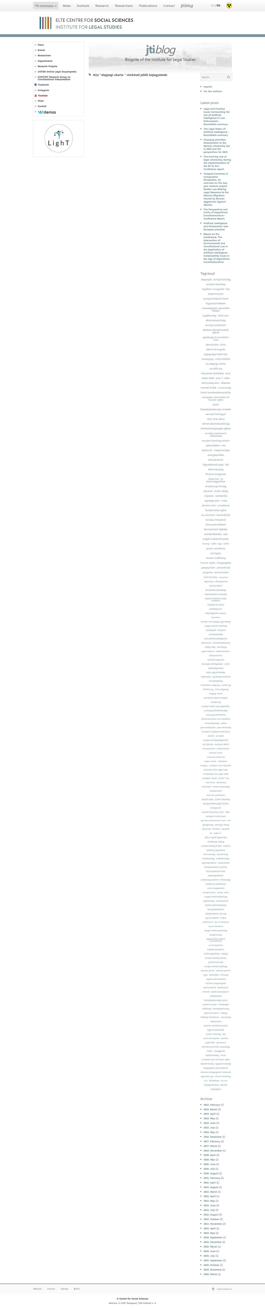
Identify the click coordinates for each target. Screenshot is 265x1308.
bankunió (207, 450)
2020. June (209, 1164)
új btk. (227, 664)
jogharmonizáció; (211, 1013)
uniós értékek (222, 359)
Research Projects (47, 66)
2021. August (211, 1187)
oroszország (224, 387)
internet (206, 992)
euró (227, 373)
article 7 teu (223, 778)
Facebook (43, 85)
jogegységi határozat (215, 354)
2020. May (209, 1159)
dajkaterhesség (207, 1064)
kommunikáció (209, 988)
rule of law (210, 782)
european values (209, 778)
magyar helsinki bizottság (215, 626)
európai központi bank (215, 298)
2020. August (211, 1173)
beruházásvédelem (215, 909)
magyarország (221, 450)
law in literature (221, 922)
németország (222, 854)
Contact (169, 6)
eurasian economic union (213, 812)
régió (205, 975)
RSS (77, 1288)
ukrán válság (221, 491)
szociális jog (215, 368)
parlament (221, 1043)
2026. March (210, 1274)
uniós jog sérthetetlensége (215, 711)
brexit (216, 404)
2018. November (213, 1150)
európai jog (216, 702)
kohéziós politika (223, 971)
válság (220, 893)
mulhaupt (224, 975)
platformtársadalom (220, 992)
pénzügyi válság (222, 825)
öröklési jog (208, 689)
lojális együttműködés (215, 672)
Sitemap (64, 1288)
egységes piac (212, 500)
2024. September (213, 1237)
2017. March (210, 1146)
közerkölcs (215, 617)
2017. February (212, 1141)
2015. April (210, 1113)
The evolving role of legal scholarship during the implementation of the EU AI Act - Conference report (217, 163)
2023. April (210, 1228)
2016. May (209, 1132)
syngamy (208, 572)
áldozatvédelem (223, 651)
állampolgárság (215, 681)
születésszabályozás (221, 643)
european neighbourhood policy (216, 732)
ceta (225, 534)
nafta (214, 543)
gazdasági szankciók (221, 677)
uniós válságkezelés (215, 888)
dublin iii (217, 833)
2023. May (209, 1233)
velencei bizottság (223, 1076)
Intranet (51, 1288)
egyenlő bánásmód (215, 1030)
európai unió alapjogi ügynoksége (216, 622)
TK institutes (44, 6)
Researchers (124, 6)
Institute (83, 6)
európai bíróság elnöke (211, 846)
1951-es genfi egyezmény (215, 837)
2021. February (212, 1178)
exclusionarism (208, 749)
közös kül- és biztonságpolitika (215, 480)
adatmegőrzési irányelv (215, 613)
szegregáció (216, 1089)
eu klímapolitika (216, 945)
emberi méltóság (213, 1034)
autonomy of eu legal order (216, 770)
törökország (225, 880)
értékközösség (208, 859)
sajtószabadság (212, 1055)
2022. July (209, 1210)
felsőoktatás (214, 1081)
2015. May (209, 1118)
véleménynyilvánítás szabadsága (216, 1047)
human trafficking (216, 558)
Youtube (42, 95)
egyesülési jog (207, 1076)
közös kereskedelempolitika (216, 392)
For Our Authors (213, 91)
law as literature (216, 926)
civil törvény (210, 577)
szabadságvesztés (215, 668)
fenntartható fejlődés (215, 529)
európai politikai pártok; (215, 958)
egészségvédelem (215, 876)
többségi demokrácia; (210, 1017)
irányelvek (223, 577)
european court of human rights (216, 1060)
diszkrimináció (215, 294)
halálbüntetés (216, 791)
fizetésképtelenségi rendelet (215, 409)
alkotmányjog (215, 469)
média (209, 1051)
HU (213, 5)
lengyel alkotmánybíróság (215, 897)
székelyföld (214, 975)
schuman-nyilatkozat (216, 795)
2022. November (213, 1223)
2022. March (210, 1191)
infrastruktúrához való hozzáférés (215, 719)
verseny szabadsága (221, 787)
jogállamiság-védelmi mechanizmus (215, 940)
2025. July (209, 1255)
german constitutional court (213, 821)
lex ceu (224, 1081)
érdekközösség (222, 859)
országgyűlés (219, 1051)
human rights (207, 562)
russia (224, 500)
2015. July (209, 1127)
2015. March (210, 1109)
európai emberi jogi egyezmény (216, 706)
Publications (148, 6)
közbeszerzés (223, 863)
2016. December (213, 1136)
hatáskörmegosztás (215, 660)
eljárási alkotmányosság (215, 905)
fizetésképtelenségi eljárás (215, 1000)
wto (224, 445)
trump (205, 543)
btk (227, 464)
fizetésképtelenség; (221, 1009)
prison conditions (215, 548)
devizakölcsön (215, 459)
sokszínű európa (210, 1005)
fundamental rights (215, 510)
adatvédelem (213, 445)
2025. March (210, 1246)
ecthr (226, 543)
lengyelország (216, 935)
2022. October (211, 1219)
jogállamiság (209, 315)
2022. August (211, 1214)
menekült (225, 829)
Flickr (41, 101)
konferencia (208, 922)
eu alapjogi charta (216, 363)
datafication (223, 988)
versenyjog (207, 359)
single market (210, 761)
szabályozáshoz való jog (215, 914)
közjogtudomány (211, 1085)
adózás (224, 723)
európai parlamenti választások (215, 434)
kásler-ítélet (208, 378)
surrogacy (215, 553)
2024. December (213, 1242)
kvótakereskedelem (215, 950)
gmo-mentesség (224, 727)
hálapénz (222, 630)
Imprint (208, 86)
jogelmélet (210, 1043)
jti (187, 5)
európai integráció (216, 519)
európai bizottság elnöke (215, 440)
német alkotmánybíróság (216, 423)
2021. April (210, 1182)
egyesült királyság (223, 1064)
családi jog (226, 685)
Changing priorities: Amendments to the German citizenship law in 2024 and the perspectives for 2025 (217, 146)
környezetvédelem (216, 524)
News (67, 6)
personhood (223, 567)
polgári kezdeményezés (216, 539)
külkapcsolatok (215, 656)
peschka (224, 1038)
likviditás (216, 829)
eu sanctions (208, 515)
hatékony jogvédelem (215, 850)
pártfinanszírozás (215, 962)
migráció (209, 496)
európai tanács (209, 893)
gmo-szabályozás (208, 727)
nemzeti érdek (208, 387)
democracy (221, 782)
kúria (223, 344)
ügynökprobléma (209, 863)
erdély (223, 918)
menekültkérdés (213, 534)
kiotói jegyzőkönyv (212, 954)
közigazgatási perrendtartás (215, 1068)
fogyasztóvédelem (216, 303)
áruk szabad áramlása (215, 871)
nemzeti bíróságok (216, 414)
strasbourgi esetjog (215, 842)
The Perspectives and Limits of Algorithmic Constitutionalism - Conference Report (216, 214)
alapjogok (206, 279)
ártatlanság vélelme (210, 880)
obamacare (206, 643)
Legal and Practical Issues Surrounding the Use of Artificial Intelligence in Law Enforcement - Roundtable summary (217, 116)
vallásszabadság (216, 634)
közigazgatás (224, 562)
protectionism (223, 749)
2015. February (212, 1104)
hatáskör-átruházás (215, 605)
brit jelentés (208, 744)
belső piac (223, 315)
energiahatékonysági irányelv (216, 804)
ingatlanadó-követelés (216, 979)
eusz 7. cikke (223, 378)
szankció (208, 491)
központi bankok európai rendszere (216, 600)
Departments (45, 61)
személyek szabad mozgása (216, 698)
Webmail (37, 1288)
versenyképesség (212, 723)
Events (41, 50)
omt (229, 821)
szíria (226, 893)
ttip (228, 289)
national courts (215, 753)
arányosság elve (210, 383)
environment (221, 572)
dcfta (227, 812)
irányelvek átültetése (212, 373)
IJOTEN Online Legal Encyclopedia (57, 71)
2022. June (209, 1205)
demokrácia (212, 344)
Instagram (43, 90)
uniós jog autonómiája (216, 715)
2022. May (209, 1200)
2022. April (210, 1196)
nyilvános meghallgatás (215, 983)
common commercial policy (216, 1026)
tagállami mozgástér (213, 289)
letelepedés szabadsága (215, 590)
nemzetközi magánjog (210, 685)
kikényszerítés (221, 582)
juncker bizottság (222, 799)
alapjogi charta (215, 694)
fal (211, 833)
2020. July (209, 1168)
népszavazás (215, 1021)
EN (218, 5)
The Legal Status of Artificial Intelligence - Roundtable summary (216, 132)
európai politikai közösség (215, 966)
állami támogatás (215, 349)
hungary (204, 766)
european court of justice (220, 766)
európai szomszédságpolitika (215, 740)
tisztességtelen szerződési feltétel (215, 309)
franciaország (209, 854)
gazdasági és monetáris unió (216, 338)
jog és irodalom (212, 918)
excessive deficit (222, 744)
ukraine (211, 736)
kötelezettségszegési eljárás (216, 428)
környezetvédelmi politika (215, 867)
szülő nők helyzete (211, 1038)
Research (102, 6)
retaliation (222, 761)
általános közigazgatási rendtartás (216, 1072)
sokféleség (206, 1009)
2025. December (213, 1269)
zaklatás (223, 1085)
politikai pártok (207, 971)
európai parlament (215, 325)
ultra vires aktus (216, 419)
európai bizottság (215, 284)
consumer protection (216, 757)
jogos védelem (208, 651)
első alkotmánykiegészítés (215, 639)
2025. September (213, 1260)
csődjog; (223, 1013)
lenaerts (226, 846)
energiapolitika (216, 455)
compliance (223, 505)
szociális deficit (215, 586)
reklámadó (206, 787)
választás (225, 383)
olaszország (226, 1017)
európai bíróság (222, 279)
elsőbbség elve (215, 609)
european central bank (216, 816)
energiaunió (215, 808)
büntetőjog (222, 647)
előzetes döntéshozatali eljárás (216, 331)
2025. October (211, 1265)
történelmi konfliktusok (216, 884)
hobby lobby (210, 647)
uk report (220, 736)
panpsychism (208, 567)
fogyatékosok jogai (213, 464)
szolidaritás (221, 496)
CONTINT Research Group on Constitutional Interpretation (54, 78)
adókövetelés (216, 996)
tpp (220, 543)
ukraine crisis (209, 505)
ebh (224, 1034)
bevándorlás (223, 515)
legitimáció (209, 582)
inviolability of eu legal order (216, 774)
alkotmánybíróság (216, 320)
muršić (223, 1055)
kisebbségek (223, 1005)
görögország (208, 825)
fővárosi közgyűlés (216, 474)
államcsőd (206, 829)
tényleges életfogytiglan (212, 664)
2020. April (210, 1155)
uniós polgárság (221, 689)
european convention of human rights (215, 398)
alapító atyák (207, 799)
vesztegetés (211, 630)
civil (206, 1081)
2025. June (209, 1251)
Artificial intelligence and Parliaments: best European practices (216, 226)
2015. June (209, 1123)
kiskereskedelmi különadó (215, 594)
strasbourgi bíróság (215, 486)
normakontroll (222, 901)
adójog (225, 954)
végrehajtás (206, 677)
